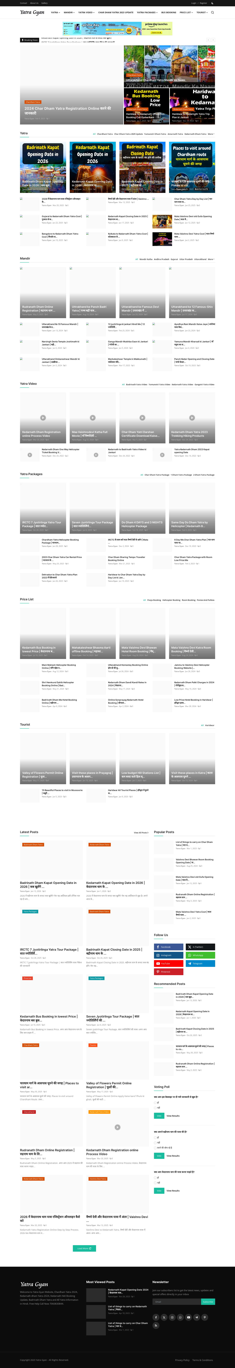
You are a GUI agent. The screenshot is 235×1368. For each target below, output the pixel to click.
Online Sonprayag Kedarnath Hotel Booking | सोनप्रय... (125, 701)
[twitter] (164, 1317)
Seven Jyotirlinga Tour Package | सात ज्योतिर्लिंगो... (92, 524)
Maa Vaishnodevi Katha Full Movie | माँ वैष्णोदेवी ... (89, 433)
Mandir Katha (146, 259)
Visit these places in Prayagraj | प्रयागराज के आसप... (92, 774)
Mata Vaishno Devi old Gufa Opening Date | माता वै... (193, 218)
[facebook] (156, 1317)
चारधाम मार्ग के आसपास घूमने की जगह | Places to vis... (191, 183)
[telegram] (196, 1317)
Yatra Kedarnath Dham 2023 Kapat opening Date (191, 451)
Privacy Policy (182, 1360)
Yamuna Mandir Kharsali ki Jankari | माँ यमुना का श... (193, 343)
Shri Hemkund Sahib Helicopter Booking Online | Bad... (58, 684)
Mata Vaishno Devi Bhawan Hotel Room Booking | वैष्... (139, 649)
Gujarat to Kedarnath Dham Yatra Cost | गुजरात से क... (62, 218)
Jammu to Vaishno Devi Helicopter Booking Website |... (192, 666)
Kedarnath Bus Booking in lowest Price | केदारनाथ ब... (39, 649)
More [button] (210, 134)
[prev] (208, 40)
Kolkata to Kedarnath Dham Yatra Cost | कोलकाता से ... (128, 235)
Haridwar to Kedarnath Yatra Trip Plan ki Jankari (191, 115)
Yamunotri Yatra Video (159, 384)
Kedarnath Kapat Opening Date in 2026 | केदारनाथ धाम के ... (115, 885)
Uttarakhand (200, 259)
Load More (84, 1248)
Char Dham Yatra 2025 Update (128, 134)
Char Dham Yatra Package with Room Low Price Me (193, 558)
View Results (173, 1115)
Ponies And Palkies (205, 600)
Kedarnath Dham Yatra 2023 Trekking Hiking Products (189, 433)
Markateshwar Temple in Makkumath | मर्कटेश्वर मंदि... (127, 360)
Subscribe (208, 1301)
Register (203, 3)
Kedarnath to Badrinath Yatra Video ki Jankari (127, 451)
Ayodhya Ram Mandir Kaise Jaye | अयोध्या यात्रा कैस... (194, 325)
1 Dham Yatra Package (181, 474)
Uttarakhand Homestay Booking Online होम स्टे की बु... (128, 666)
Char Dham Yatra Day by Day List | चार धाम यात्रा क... (193, 200)
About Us (34, 3)
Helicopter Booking (171, 600)
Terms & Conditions (202, 1360)
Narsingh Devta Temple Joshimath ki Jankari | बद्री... (60, 343)
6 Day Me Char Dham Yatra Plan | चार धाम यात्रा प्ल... (194, 541)
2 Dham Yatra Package (203, 474)
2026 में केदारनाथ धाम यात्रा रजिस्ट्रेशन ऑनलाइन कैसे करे (50, 1219)
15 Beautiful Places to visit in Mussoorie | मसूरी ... (62, 791)
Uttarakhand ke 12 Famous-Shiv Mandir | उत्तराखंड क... (192, 308)
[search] (212, 12)
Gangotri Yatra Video (204, 384)
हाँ (158, 1102)
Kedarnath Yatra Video (182, 384)
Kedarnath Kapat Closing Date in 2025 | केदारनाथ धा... (128, 218)
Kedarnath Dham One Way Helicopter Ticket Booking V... (60, 451)
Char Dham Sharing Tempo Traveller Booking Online (126, 558)
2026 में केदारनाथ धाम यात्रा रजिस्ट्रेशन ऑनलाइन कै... (61, 200)
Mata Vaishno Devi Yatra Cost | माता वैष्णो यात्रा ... (194, 235)
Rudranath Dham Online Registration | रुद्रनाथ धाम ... (38, 308)
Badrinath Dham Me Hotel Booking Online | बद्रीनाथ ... (59, 701)
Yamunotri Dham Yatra (155, 134)
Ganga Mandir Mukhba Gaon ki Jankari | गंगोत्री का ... (128, 343)
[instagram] (172, 1317)
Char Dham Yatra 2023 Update (115, 12)
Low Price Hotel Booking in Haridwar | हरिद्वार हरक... (193, 701)
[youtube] (188, 1317)
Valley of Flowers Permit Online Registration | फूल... (42, 774)
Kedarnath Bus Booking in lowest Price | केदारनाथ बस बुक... (49, 1018)
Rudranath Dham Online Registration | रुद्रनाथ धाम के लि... (47, 1152)
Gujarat (174, 259)
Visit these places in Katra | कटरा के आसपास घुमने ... (192, 774)
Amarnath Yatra (175, 134)
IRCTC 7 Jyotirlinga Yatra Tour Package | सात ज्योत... (41, 524)
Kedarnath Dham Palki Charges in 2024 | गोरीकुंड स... (194, 684)
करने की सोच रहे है (164, 1147)
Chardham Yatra (105, 134)
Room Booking (188, 600)
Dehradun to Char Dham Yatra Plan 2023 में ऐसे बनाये (59, 576)
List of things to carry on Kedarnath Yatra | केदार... (127, 1308)
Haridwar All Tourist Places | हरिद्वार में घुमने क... (128, 791)
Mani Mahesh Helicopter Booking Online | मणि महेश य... (59, 666)
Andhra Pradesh (161, 259)
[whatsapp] (180, 1317)
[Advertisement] (179, 1227)
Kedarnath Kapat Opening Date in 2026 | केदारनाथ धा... (92, 183)
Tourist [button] (202, 12)
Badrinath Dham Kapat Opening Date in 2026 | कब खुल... (42, 183)
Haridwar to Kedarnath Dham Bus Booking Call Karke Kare (145, 115)
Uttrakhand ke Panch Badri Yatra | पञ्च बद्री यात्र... (89, 308)
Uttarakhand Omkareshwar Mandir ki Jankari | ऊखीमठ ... (61, 360)
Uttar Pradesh (186, 259)
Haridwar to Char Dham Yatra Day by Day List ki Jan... (126, 576)
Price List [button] (186, 12)
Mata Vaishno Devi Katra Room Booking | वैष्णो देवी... (191, 649)
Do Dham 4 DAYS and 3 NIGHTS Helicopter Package (142, 524)
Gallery (44, 3)
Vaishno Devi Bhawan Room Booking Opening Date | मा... (194, 861)
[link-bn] (117, 28)
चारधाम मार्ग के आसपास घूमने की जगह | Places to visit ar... (49, 1085)
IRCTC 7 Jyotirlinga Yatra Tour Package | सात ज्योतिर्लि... (49, 951)
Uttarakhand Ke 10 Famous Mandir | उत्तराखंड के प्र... (60, 325)
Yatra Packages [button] (147, 12)
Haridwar (209, 725)
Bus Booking (168, 12)
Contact (23, 3)
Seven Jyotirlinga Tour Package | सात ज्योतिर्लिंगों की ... (112, 1018)
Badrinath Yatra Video (136, 384)
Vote (159, 1115)
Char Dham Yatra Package (157, 474)
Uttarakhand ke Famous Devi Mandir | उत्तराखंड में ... (140, 308)
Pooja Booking (154, 600)
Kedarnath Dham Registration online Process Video (41, 433)
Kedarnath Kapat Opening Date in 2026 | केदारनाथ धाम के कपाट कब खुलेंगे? (76, 39)
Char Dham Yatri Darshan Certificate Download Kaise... (141, 433)
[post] (71, 84)
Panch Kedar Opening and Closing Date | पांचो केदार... (194, 360)
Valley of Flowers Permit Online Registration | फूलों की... (109, 1085)
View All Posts (141, 832)
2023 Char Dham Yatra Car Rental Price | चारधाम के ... (62, 558)
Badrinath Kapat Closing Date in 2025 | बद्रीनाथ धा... (142, 183)
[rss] (156, 1325)
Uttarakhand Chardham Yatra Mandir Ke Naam (155, 80)
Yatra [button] (55, 12)
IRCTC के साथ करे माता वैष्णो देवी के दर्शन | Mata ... (128, 541)
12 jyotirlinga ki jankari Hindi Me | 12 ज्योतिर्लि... (126, 325)
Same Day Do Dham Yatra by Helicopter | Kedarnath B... (189, 524)
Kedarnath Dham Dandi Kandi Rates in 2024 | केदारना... (127, 684)
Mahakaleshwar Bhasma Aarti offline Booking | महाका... (91, 649)
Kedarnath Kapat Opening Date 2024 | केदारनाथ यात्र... (128, 1291)
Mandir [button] (69, 12)
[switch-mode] (212, 3)
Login (193, 3)
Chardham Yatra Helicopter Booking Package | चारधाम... (60, 541)
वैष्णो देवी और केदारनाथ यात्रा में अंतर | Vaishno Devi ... (117, 1219)
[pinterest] (204, 1317)
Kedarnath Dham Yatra (195, 134)
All (94, 134)
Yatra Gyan (29, 118)
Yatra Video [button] (86, 12)
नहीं (158, 1107)
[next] (213, 40)
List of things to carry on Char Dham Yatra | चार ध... (194, 843)
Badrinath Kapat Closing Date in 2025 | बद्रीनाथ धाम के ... (114, 951)
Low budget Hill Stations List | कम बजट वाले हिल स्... (141, 774)
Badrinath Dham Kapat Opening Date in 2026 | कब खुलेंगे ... (48, 885)
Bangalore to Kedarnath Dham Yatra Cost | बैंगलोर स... (60, 235)
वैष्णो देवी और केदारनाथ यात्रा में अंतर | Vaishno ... (128, 199)
